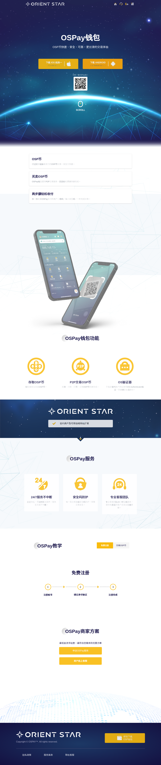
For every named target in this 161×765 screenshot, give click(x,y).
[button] (132, 4)
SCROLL (80, 106)
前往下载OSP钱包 (125, 738)
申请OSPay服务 (80, 651)
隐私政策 (26, 755)
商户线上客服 (80, 661)
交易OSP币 (121, 545)
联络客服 (69, 755)
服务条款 (48, 755)
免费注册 (105, 545)
